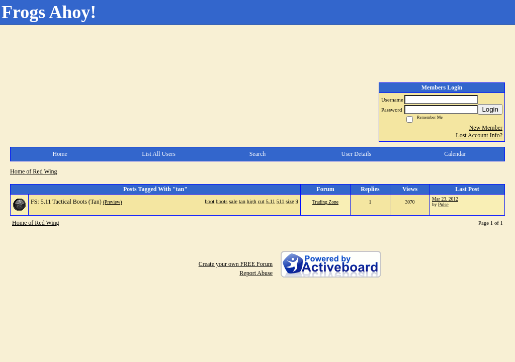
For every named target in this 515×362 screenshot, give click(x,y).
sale (233, 201)
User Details (356, 153)
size (290, 201)
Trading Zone (325, 202)
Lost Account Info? (479, 135)
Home (60, 153)
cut (261, 201)
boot (209, 201)
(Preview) (112, 202)
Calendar (455, 153)
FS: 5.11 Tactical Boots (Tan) (66, 201)
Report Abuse (256, 273)
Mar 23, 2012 (445, 199)
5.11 (270, 201)
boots (221, 201)
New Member (485, 127)
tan (242, 201)
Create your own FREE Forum (236, 263)
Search (257, 153)
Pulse (443, 204)
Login (490, 109)
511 (281, 201)
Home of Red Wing (33, 171)
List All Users (159, 153)
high (251, 201)
